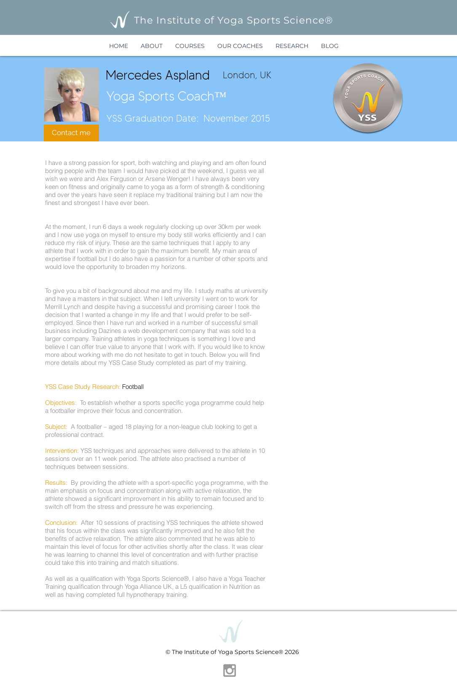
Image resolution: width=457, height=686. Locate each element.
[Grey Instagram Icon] (229, 670)
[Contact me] (71, 133)
